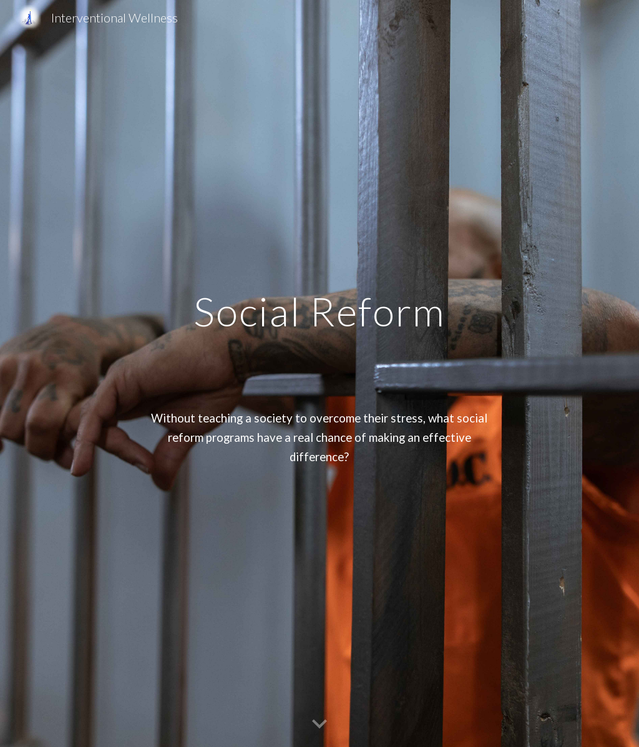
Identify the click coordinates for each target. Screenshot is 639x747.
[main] (319, 373)
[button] (319, 725)
